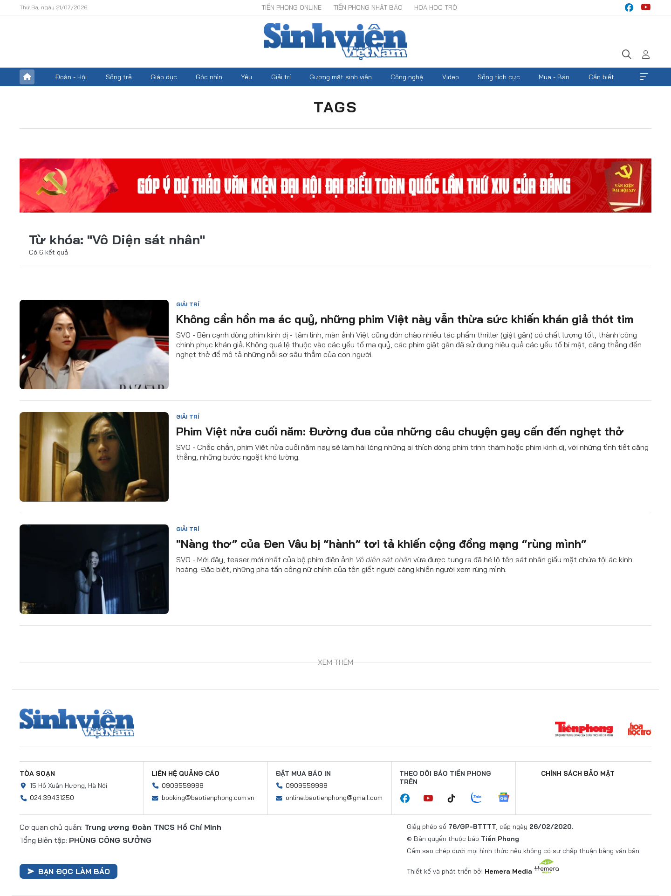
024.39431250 (52, 797)
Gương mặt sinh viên (340, 77)
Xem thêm (644, 76)
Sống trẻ (119, 77)
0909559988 (183, 785)
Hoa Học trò (435, 7)
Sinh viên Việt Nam (77, 723)
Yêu (246, 77)
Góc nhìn (209, 77)
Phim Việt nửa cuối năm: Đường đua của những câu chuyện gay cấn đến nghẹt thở (400, 431)
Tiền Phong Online (291, 7)
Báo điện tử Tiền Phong (335, 41)
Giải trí (281, 77)
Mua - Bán (554, 77)
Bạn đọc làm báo (68, 871)
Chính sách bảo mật (578, 773)
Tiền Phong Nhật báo (368, 7)
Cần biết (601, 77)
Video (450, 77)
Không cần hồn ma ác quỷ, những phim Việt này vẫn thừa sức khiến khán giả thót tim (405, 319)
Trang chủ (27, 76)
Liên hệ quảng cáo (185, 773)
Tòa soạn (37, 773)
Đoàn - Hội (71, 77)
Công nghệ (406, 77)
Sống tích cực (499, 77)
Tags (335, 106)
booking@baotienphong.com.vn (208, 797)
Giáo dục (164, 77)
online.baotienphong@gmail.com (334, 797)
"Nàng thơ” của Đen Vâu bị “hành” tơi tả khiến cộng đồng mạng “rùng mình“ (381, 544)
